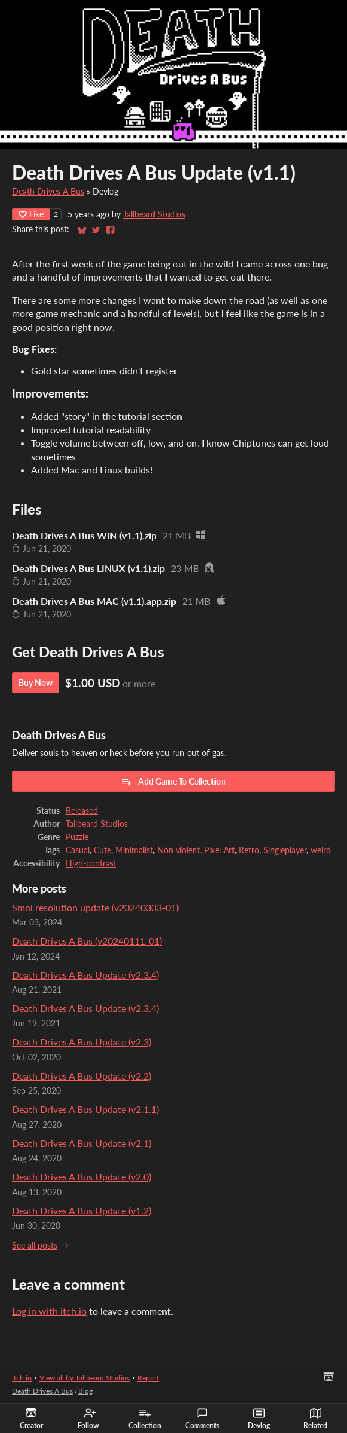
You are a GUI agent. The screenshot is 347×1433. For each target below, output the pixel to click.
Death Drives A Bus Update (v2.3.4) (85, 974)
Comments (202, 1418)
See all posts (34, 1245)
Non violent (178, 850)
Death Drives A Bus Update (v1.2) (81, 1210)
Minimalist (134, 850)
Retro (249, 850)
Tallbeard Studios (154, 214)
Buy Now (36, 683)
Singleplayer (284, 850)
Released (82, 811)
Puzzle (77, 837)
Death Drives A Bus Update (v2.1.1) (85, 1109)
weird (321, 850)
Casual (78, 850)
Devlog (259, 1418)
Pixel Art (219, 850)
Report (148, 1377)
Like (31, 214)
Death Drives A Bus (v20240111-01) (87, 940)
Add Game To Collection (173, 781)
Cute (102, 850)
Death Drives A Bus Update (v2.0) (81, 1176)
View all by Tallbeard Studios (84, 1377)
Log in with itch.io (49, 1311)
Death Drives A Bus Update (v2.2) (81, 1075)
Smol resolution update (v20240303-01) (95, 907)
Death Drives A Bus (48, 191)
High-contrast (91, 863)
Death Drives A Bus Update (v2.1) (81, 1143)
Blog (85, 1390)
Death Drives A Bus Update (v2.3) (81, 1041)
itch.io (22, 1377)
